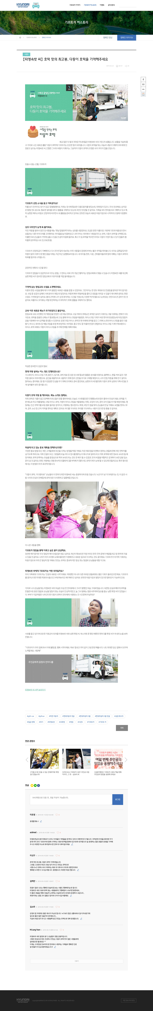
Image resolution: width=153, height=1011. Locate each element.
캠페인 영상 (107, 38)
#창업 (71, 722)
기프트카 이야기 (74, 5)
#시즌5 (80, 722)
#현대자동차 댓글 (68, 716)
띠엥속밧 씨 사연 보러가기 (35, 690)
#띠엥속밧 (51, 722)
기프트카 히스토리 (90, 5)
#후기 (41, 722)
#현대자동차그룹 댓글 (102, 716)
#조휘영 (62, 722)
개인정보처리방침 (129, 1000)
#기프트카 (90, 722)
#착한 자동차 (53, 716)
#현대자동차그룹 (84, 716)
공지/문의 (111, 5)
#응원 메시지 (118, 716)
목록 (122, 728)
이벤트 (102, 5)
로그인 (117, 799)
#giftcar (41, 716)
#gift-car (30, 716)
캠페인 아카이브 (126, 38)
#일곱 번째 (31, 722)
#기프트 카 (102, 722)
